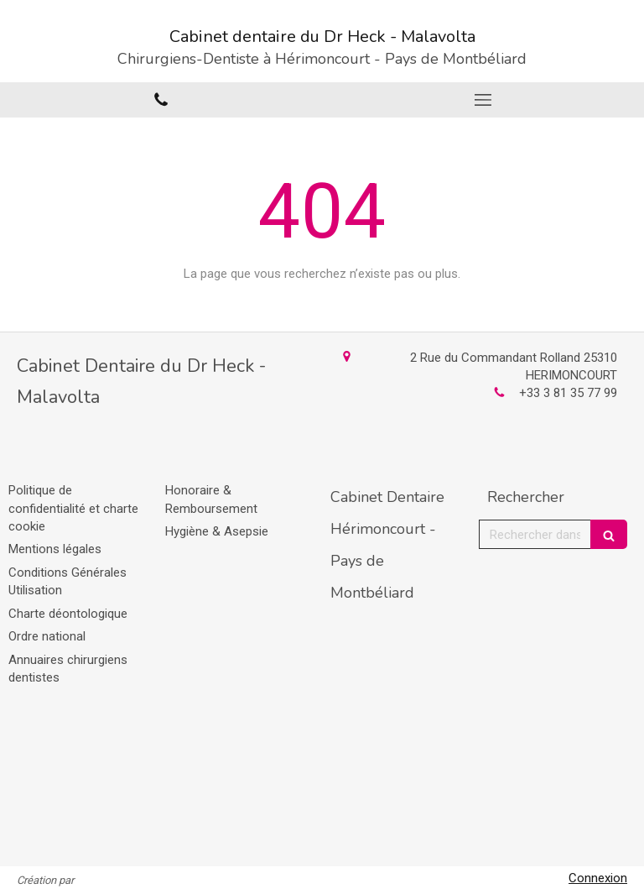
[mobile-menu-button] (483, 100)
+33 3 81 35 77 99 (568, 392)
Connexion (598, 878)
